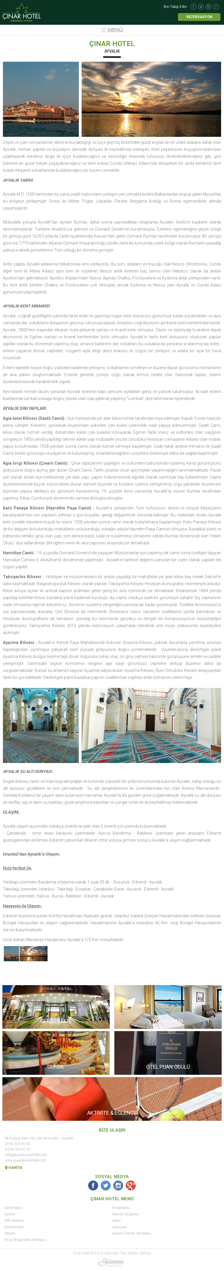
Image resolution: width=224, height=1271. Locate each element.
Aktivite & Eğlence (125, 1214)
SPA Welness (14, 1221)
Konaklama (120, 1208)
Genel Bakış (13, 1208)
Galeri (116, 1221)
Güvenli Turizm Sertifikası (131, 1233)
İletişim (9, 1233)
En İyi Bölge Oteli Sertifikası (25, 1240)
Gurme (9, 1214)
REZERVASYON (199, 17)
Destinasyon (14, 1227)
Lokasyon (119, 1227)
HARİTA (13, 1167)
